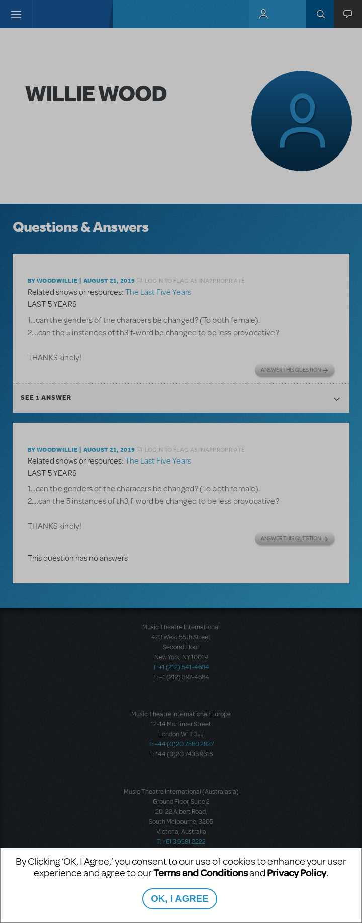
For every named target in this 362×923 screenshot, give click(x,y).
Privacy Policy (296, 872)
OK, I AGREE (179, 898)
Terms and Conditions (200, 872)
